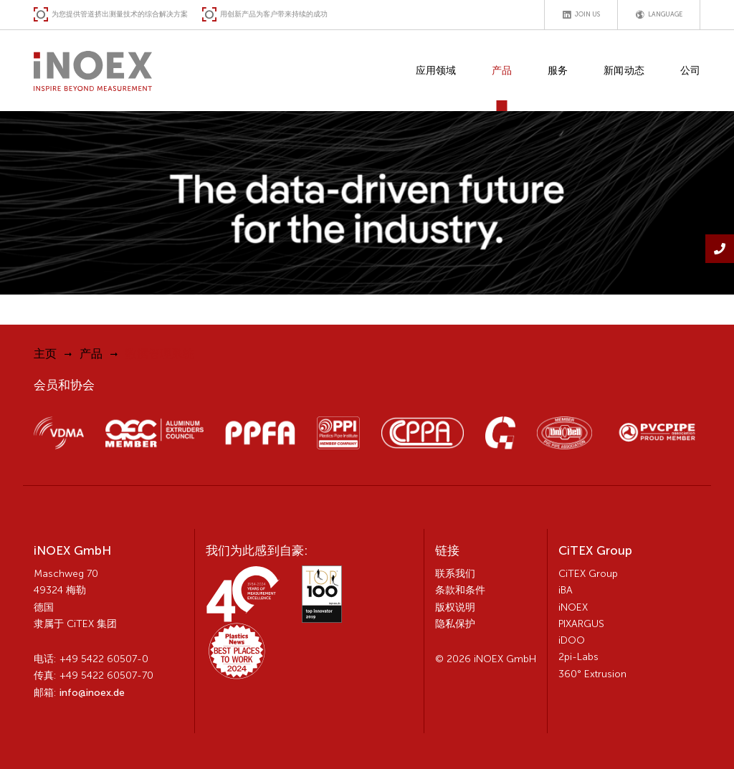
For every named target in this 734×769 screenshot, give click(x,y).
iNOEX (573, 607)
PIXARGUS (581, 624)
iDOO (571, 640)
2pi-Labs (578, 657)
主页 (45, 353)
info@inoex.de (92, 693)
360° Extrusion (592, 674)
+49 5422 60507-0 (103, 659)
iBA (565, 590)
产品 (91, 353)
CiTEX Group (588, 574)
